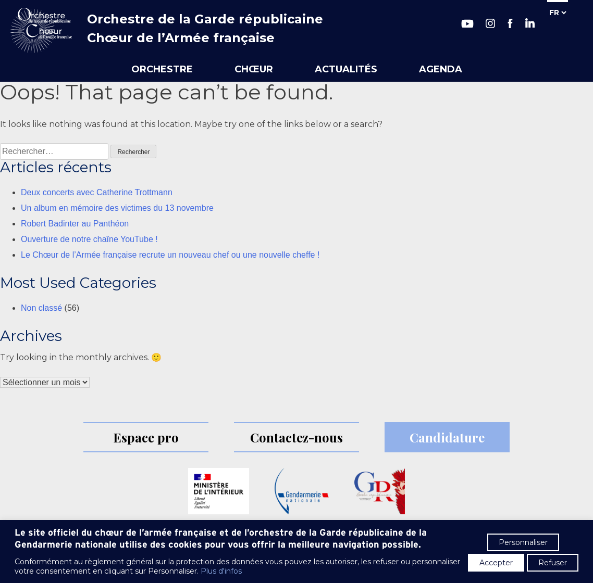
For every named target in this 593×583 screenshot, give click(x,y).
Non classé (41, 307)
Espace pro (146, 437)
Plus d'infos (221, 571)
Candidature (447, 437)
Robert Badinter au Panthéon (75, 223)
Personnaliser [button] (523, 542)
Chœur (253, 69)
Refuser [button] (552, 562)
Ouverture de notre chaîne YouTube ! (89, 239)
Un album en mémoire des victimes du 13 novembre (117, 208)
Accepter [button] (496, 562)
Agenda (440, 69)
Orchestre (162, 69)
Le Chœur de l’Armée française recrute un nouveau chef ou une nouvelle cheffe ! (170, 254)
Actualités (346, 69)
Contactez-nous (296, 437)
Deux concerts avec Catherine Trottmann (96, 192)
